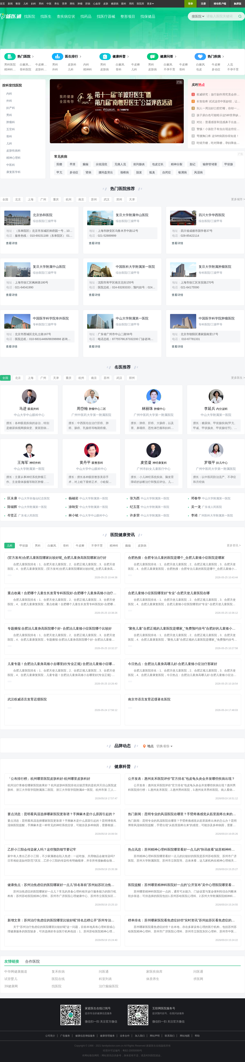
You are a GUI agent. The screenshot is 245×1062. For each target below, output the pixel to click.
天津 (132, 199)
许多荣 (135, 515)
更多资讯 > (234, 545)
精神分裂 (176, 164)
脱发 (139, 172)
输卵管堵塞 (210, 164)
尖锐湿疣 (101, 164)
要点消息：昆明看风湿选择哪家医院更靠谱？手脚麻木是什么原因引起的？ (61, 814)
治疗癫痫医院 (108, 986)
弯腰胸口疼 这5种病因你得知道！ (218, 136)
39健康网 (11, 986)
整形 (18, 3)
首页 (2, 3)
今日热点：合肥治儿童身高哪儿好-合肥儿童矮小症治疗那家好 (172, 664)
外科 (55, 69)
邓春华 (196, 498)
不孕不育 (169, 69)
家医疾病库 (154, 971)
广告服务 (65, 1035)
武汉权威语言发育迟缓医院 (27, 699)
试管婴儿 (10, 979)
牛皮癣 (135, 64)
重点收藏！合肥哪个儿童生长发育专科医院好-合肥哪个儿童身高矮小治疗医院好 (65, 593)
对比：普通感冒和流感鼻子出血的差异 (219, 122)
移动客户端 (220, 3)
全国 (5, 199)
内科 (86, 64)
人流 (230, 64)
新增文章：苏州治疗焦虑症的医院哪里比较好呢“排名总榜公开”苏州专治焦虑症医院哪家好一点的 (77, 920)
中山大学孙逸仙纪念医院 (34, 498)
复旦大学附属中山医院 (49, 266)
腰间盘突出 (106, 172)
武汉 (106, 199)
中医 (49, 3)
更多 (150, 3)
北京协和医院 (42, 215)
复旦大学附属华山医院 (132, 215)
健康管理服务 (107, 1035)
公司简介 (50, 1035)
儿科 (25, 3)
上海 (30, 199)
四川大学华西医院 (212, 215)
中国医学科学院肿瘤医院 (217, 318)
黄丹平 (85, 462)
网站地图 (185, 1035)
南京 (81, 199)
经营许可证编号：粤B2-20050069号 (122, 1050)
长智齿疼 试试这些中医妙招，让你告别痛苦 (219, 101)
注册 (203, 3)
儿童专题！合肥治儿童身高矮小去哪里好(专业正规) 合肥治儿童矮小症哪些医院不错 (68, 664)
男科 (41, 3)
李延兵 (209, 409)
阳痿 (59, 164)
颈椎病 (124, 172)
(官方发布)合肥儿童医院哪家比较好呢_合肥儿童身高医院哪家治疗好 (57, 557)
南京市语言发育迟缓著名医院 (149, 699)
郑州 (119, 199)
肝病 (87, 3)
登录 (190, 3)
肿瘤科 (10, 122)
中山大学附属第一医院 (132, 318)
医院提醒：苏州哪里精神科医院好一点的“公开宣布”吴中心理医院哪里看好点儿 (184, 885)
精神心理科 (13, 157)
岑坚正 (12, 515)
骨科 (118, 69)
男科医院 (10, 64)
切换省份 (162, 746)
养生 (56, 3)
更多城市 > (238, 199)
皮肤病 (104, 69)
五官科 (10, 129)
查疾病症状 (66, 16)
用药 (131, 3)
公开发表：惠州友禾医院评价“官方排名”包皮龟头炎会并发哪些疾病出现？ (181, 778)
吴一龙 (196, 507)
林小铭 (73, 515)
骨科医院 (25, 69)
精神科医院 (11, 69)
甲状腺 (228, 164)
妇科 (33, 3)
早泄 (72, 164)
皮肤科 (72, 64)
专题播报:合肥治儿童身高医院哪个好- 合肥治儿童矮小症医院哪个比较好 (60, 628)
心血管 (96, 3)
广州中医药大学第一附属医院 (91, 415)
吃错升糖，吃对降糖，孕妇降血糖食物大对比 (219, 142)
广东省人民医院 (212, 507)
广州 (43, 199)
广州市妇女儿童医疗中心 (153, 468)
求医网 (198, 979)
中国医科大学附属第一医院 (135, 266)
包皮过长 (158, 164)
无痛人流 (120, 164)
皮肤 (105, 3)
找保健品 (147, 16)
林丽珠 (147, 409)
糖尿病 (114, 3)
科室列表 (105, 979)
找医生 (45, 16)
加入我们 (140, 1035)
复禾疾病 (58, 971)
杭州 (68, 199)
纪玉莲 (135, 507)
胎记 (192, 164)
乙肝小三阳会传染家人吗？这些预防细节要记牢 (42, 849)
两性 (72, 3)
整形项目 (127, 16)
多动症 (216, 69)
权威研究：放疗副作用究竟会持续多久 (219, 94)
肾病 (88, 172)
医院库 (140, 3)
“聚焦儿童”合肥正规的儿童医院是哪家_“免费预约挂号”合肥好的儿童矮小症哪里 (185, 628)
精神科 (87, 69)
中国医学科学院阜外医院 (51, 318)
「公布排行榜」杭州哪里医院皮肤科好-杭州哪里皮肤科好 (49, 778)
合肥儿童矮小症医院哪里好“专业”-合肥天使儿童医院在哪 (169, 593)
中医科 (10, 164)
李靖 (194, 515)
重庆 (56, 199)
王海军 (22, 462)
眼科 (123, 3)
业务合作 (125, 1035)
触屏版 (237, 3)
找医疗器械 (106, 16)
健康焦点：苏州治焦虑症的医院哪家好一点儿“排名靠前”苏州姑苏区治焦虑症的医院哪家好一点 (76, 885)
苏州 (94, 199)
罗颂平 (209, 462)
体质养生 (152, 979)
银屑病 (182, 172)
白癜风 (120, 64)
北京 (18, 199)
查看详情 (11, 243)
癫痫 (85, 164)
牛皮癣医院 (42, 64)
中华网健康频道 (15, 971)
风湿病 (198, 172)
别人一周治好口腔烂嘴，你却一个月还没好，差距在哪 (219, 108)
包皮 (199, 69)
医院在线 (58, 979)
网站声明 (155, 1035)
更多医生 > (238, 377)
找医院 (29, 16)
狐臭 (152, 172)
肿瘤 (80, 3)
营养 (64, 3)
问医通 (104, 971)
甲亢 (59, 172)
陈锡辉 (12, 507)
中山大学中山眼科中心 (29, 415)
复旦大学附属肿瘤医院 (215, 266)
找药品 (85, 16)
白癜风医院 (27, 64)
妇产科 (10, 107)
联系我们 (170, 1035)
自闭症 (166, 172)
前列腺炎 (139, 164)
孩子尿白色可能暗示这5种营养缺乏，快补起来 (219, 115)
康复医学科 (13, 172)
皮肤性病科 (13, 150)
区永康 (12, 498)
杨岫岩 (73, 498)
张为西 (135, 498)
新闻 (10, 3)
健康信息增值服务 (85, 1035)
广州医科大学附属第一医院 (216, 515)
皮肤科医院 (42, 69)
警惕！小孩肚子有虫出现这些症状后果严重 (219, 129)
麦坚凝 (145, 462)
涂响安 (73, 507)
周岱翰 (82, 409)
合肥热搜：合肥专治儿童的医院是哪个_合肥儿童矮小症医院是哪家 (176, 557)
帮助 (197, 1035)
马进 (23, 409)
